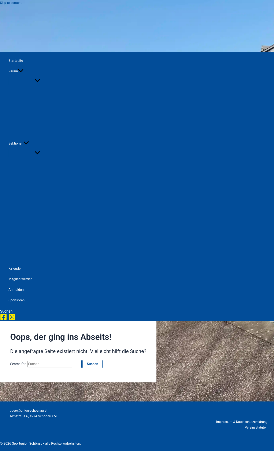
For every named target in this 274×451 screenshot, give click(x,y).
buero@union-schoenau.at (29, 410)
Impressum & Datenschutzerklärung (240, 422)
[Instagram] (12, 319)
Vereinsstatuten (255, 427)
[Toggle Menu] (37, 81)
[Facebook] (3, 319)
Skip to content (11, 3)
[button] (20, 71)
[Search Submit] (77, 364)
